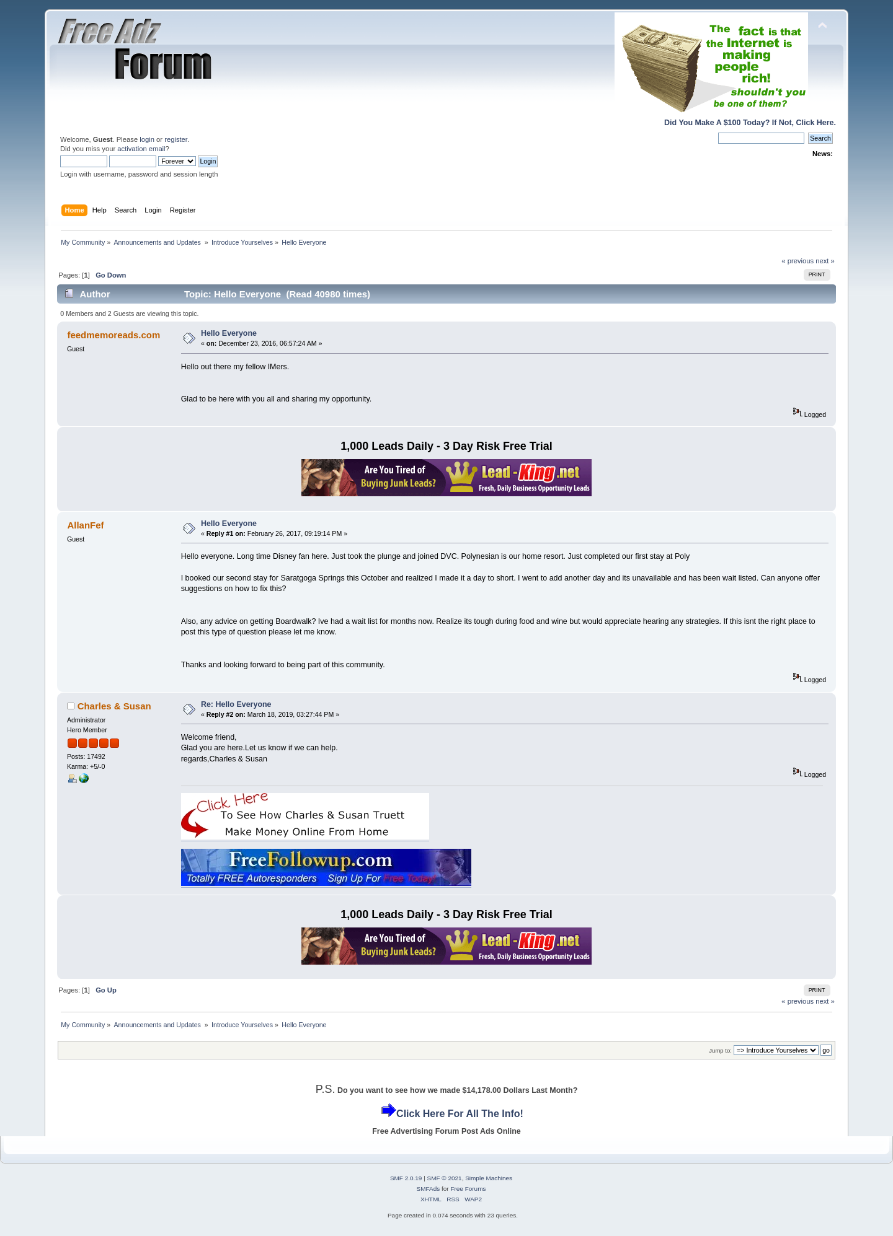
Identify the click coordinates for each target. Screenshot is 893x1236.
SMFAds (428, 1188)
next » (825, 261)
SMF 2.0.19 (406, 1178)
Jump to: (720, 1050)
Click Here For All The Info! (459, 1113)
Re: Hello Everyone (236, 704)
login (147, 139)
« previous (797, 261)
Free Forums (468, 1188)
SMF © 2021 (444, 1178)
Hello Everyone (229, 333)
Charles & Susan (114, 706)
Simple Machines (488, 1178)
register (175, 139)
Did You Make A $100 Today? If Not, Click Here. (750, 122)
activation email (141, 148)
